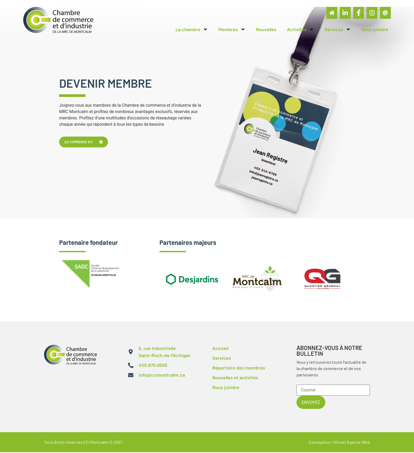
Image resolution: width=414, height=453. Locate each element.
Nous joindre (374, 31)
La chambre (192, 31)
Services (337, 31)
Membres (231, 31)
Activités (300, 31)
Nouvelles (266, 31)
